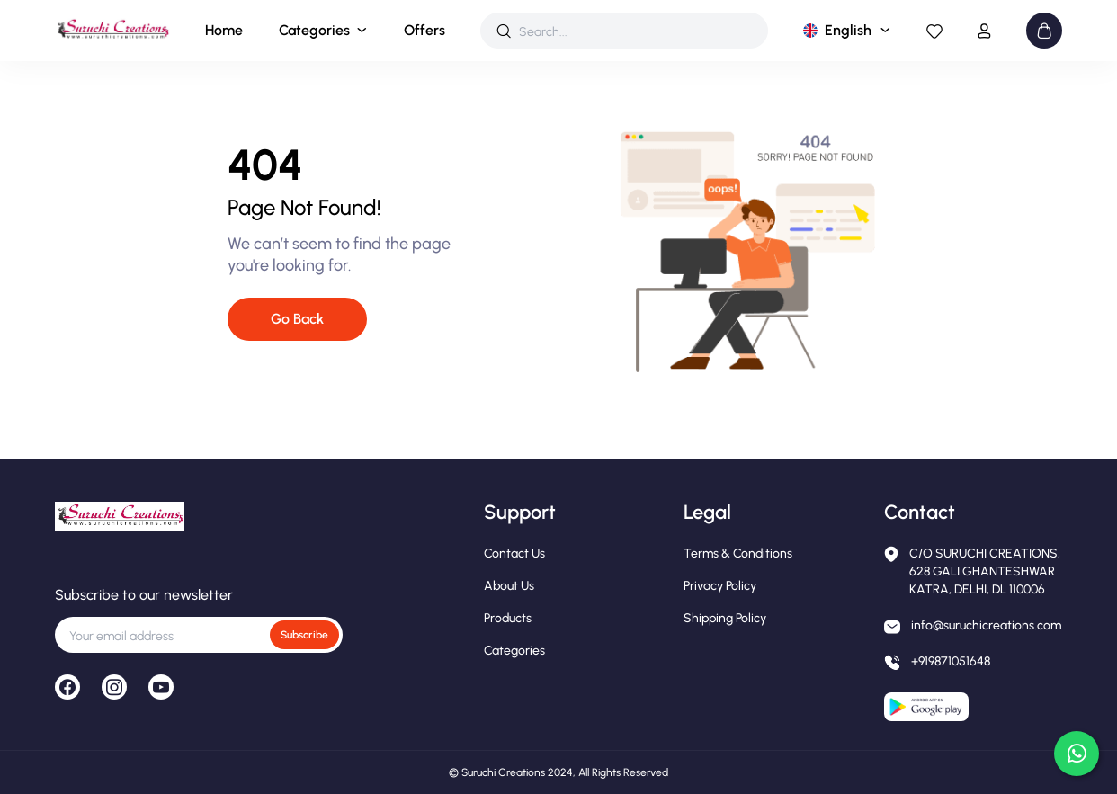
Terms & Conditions (738, 553)
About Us (509, 585)
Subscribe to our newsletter (144, 594)
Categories (314, 30)
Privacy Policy (720, 585)
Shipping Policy (725, 618)
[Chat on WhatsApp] (1076, 753)
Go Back (297, 318)
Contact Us (514, 553)
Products (508, 618)
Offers (424, 30)
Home (224, 30)
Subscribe (304, 635)
